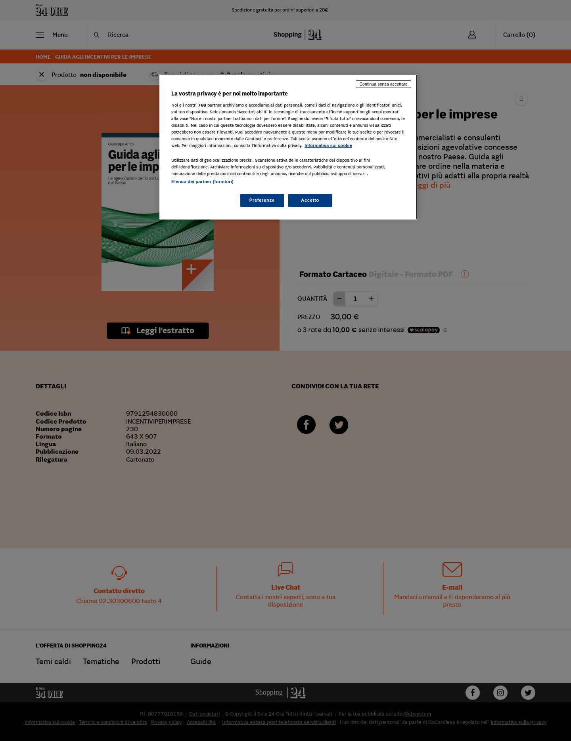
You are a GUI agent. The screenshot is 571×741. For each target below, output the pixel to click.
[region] (288, 147)
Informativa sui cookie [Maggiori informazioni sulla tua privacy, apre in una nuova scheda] (328, 145)
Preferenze (262, 200)
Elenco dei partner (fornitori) (202, 181)
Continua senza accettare (383, 84)
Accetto (310, 200)
